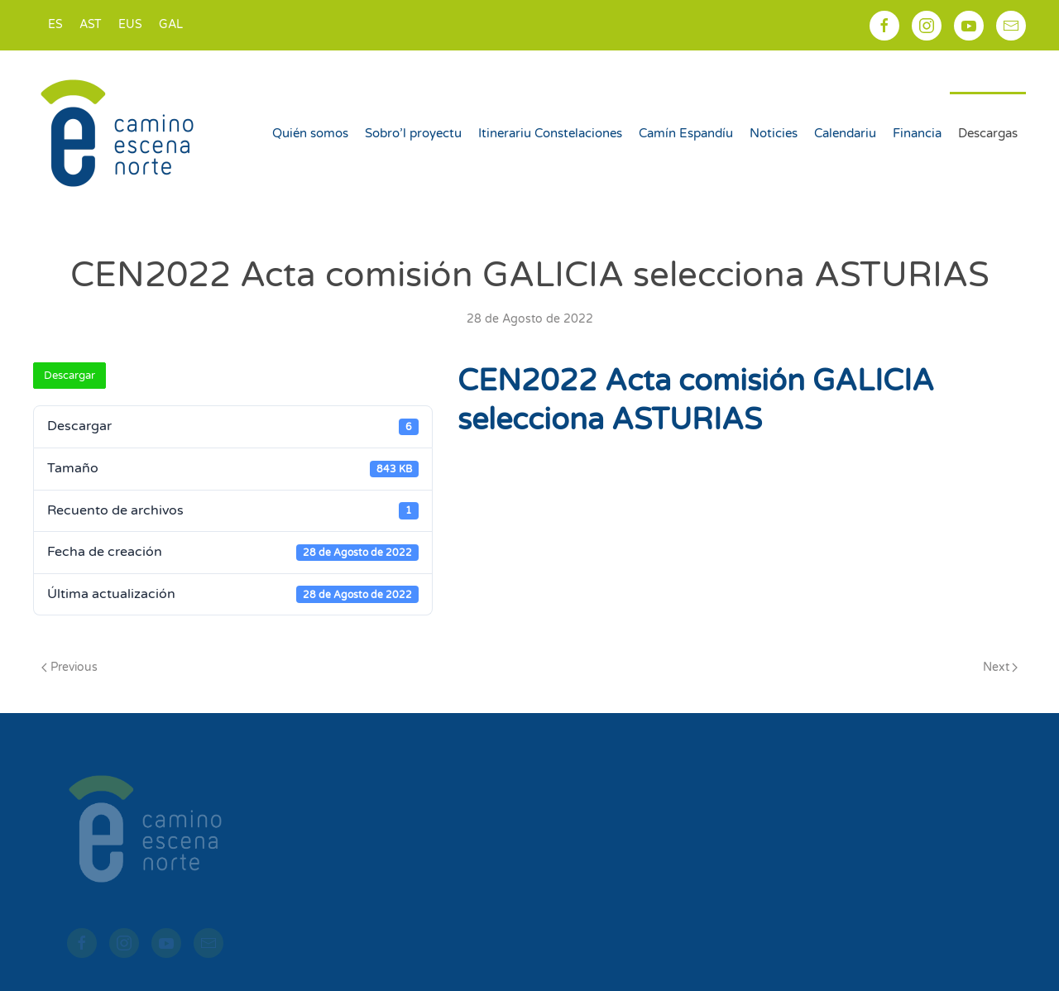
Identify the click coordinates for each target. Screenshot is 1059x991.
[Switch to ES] (55, 25)
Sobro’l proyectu (413, 133)
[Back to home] (119, 133)
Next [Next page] (1000, 667)
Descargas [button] (988, 133)
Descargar (69, 375)
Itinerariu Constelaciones (550, 133)
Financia (917, 133)
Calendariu (845, 133)
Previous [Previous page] (69, 667)
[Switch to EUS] (130, 25)
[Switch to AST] (90, 25)
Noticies (774, 133)
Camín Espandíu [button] (686, 133)
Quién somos (310, 133)
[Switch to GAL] (171, 25)
